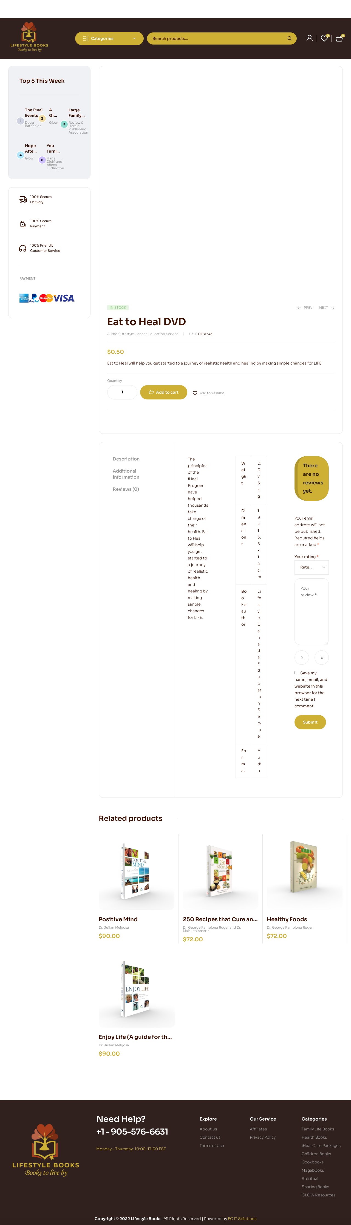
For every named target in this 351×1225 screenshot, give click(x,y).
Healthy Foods (287, 919)
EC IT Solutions (242, 1218)
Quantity (114, 381)
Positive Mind (118, 919)
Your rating (307, 556)
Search (289, 38)
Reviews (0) (126, 489)
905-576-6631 (139, 1132)
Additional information (126, 474)
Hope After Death (31, 151)
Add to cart (167, 392)
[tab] (136, 459)
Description (126, 459)
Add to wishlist (211, 393)
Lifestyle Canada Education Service (259, 664)
